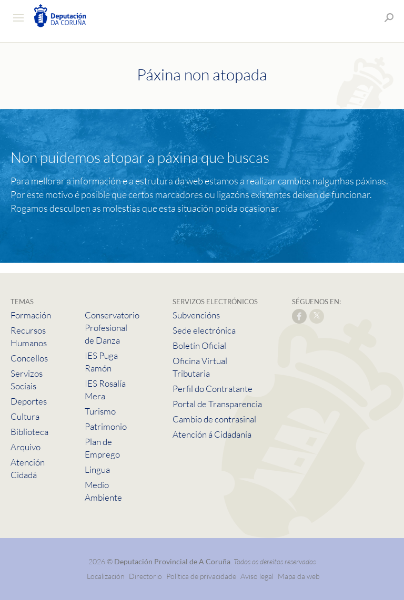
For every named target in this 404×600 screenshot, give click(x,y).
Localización (106, 576)
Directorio (145, 576)
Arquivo (26, 446)
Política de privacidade (202, 576)
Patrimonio (106, 426)
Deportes (29, 401)
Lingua (97, 469)
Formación (31, 314)
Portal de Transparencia (217, 403)
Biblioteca (29, 431)
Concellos (29, 358)
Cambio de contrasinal (214, 419)
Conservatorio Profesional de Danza (112, 327)
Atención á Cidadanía (212, 434)
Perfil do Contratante (212, 388)
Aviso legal (257, 576)
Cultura (25, 416)
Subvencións (196, 314)
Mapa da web (299, 576)
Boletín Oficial (199, 345)
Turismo (100, 411)
